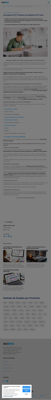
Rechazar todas (26, 391)
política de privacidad (8, 396)
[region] (17, 391)
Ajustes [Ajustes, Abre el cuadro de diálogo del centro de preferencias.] (26, 393)
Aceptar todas (26, 387)
